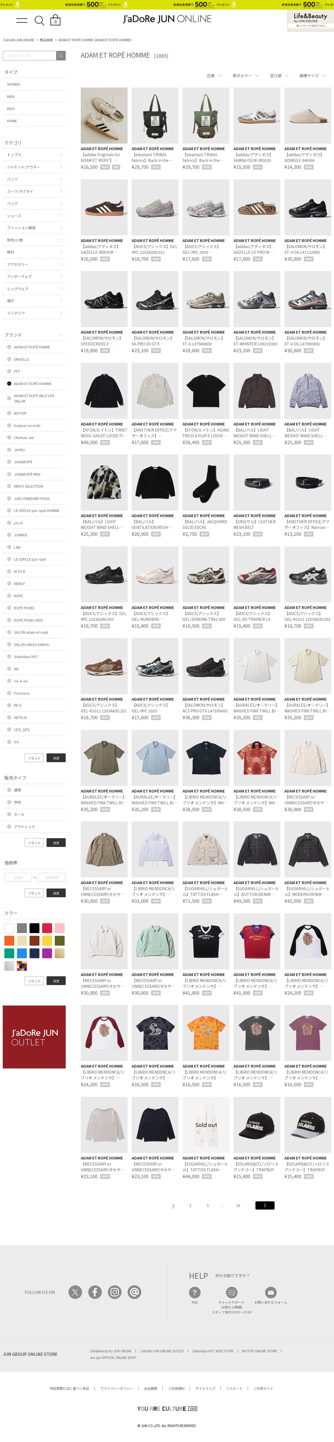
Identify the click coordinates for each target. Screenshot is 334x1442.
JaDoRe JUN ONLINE (167, 19)
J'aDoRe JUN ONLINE (18, 39)
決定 (56, 758)
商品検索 (46, 39)
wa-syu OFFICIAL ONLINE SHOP (113, 1357)
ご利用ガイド (263, 1388)
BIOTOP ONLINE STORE (259, 1350)
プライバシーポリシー (116, 1388)
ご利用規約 (176, 1388)
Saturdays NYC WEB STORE (213, 1350)
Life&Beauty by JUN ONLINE (111, 1350)
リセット (34, 758)
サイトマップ (205, 1388)
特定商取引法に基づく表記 (69, 1388)
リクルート (234, 1388)
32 (238, 1205)
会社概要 (150, 1388)
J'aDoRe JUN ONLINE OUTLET (162, 1350)
